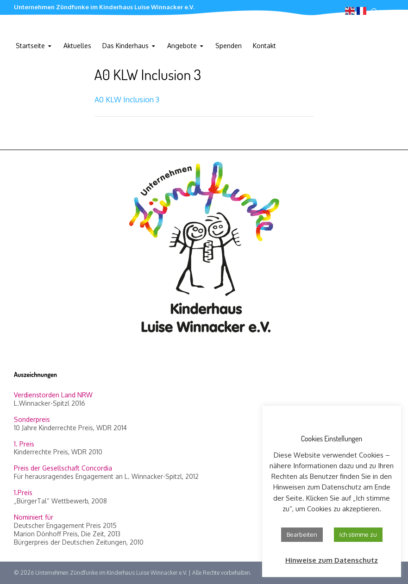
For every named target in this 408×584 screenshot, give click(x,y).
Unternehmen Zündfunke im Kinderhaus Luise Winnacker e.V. (104, 7)
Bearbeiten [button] (302, 534)
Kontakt (264, 46)
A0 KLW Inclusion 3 (126, 99)
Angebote (182, 46)
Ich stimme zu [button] (358, 534)
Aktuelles (77, 46)
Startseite (30, 46)
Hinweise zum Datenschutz (331, 560)
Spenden (228, 46)
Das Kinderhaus (125, 46)
